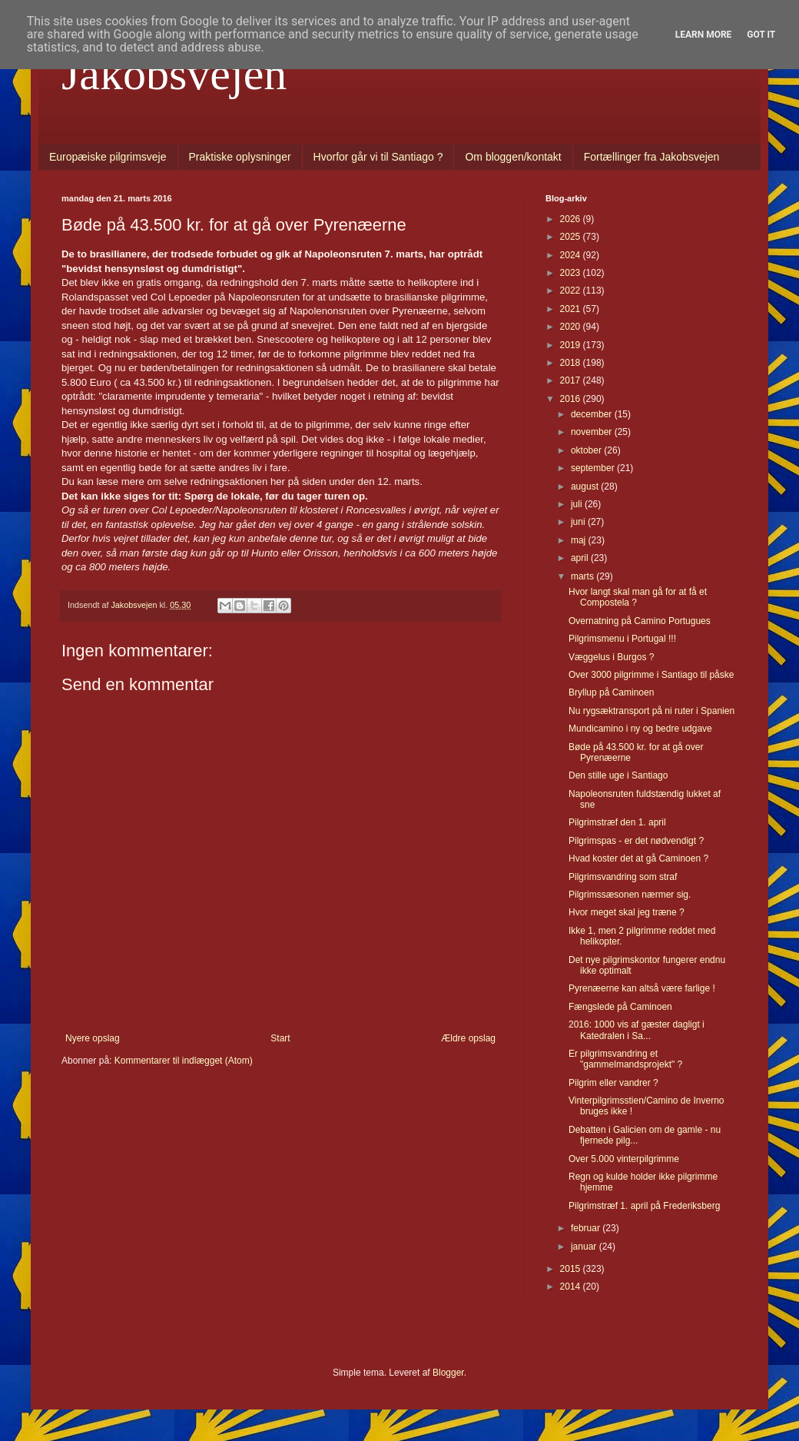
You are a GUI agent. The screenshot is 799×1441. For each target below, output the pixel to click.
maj (579, 540)
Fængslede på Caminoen (620, 1006)
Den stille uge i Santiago (618, 775)
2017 (571, 380)
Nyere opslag (92, 1038)
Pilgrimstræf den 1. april (617, 822)
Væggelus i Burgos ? (611, 657)
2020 (571, 326)
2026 (571, 219)
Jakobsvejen (174, 73)
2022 (571, 290)
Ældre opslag (468, 1038)
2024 (571, 255)
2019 (571, 345)
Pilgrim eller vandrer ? (613, 1082)
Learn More (703, 34)
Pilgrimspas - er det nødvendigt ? (636, 840)
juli (578, 504)
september (594, 468)
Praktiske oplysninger (240, 157)
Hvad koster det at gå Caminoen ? (638, 858)
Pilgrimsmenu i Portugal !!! (622, 638)
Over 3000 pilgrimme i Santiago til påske (651, 674)
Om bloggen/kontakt (513, 157)
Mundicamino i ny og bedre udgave (640, 728)
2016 (571, 398)
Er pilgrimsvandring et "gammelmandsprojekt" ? (625, 1059)
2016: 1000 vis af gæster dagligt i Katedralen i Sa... (637, 1030)
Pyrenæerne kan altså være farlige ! (642, 988)
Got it (761, 34)
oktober (587, 450)
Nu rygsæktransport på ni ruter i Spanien (651, 711)
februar (586, 1228)
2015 (571, 1268)
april (581, 558)
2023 (571, 272)
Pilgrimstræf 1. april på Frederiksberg (644, 1205)
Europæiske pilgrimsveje (108, 157)
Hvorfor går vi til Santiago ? (378, 157)
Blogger (448, 1372)
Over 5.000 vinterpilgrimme (624, 1159)
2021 (571, 309)
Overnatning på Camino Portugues (640, 621)
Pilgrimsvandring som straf (623, 877)
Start (280, 1038)
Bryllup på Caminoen (611, 692)
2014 (571, 1286)
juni (579, 521)
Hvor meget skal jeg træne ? (627, 912)
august (586, 486)
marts (583, 576)
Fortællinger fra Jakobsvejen (652, 157)
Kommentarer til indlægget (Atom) (183, 1060)
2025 (571, 236)
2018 (571, 362)
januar (585, 1246)
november (593, 432)
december (593, 414)
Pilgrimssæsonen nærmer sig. (630, 894)
